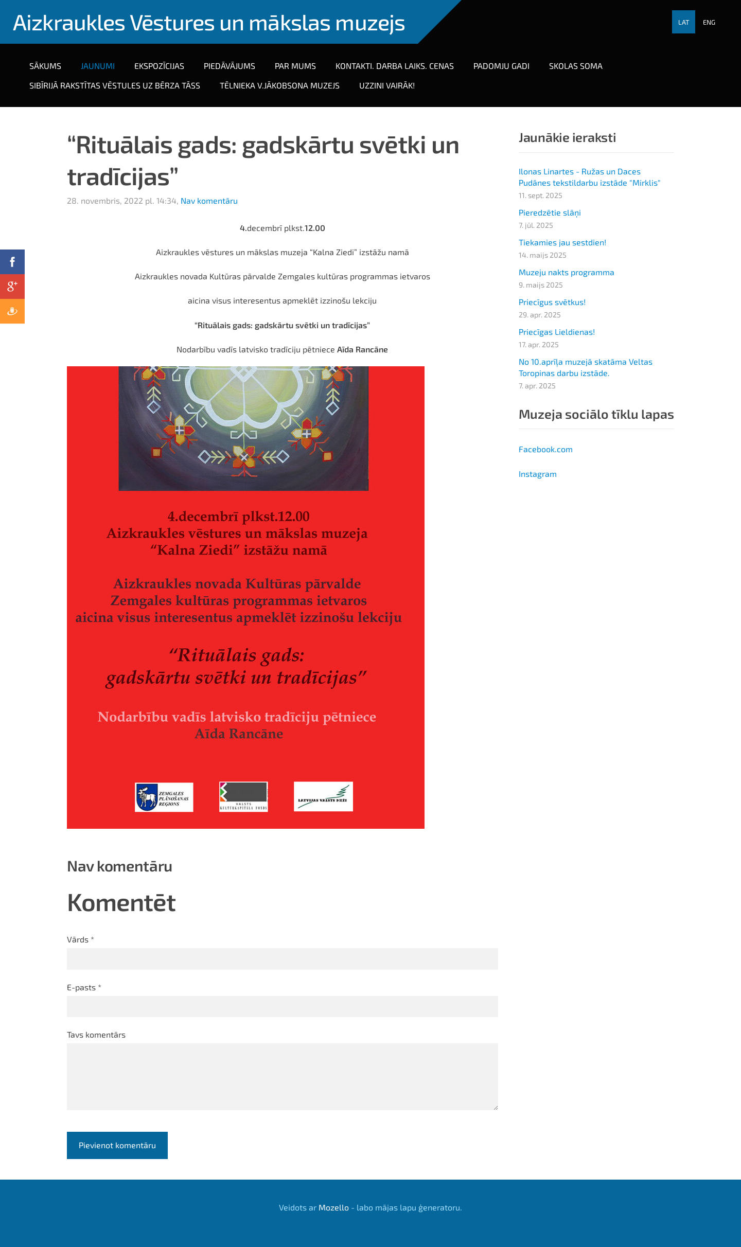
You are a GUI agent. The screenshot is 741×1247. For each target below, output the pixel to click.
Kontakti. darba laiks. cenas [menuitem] (395, 65)
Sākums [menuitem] (45, 65)
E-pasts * (84, 987)
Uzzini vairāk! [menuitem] (387, 85)
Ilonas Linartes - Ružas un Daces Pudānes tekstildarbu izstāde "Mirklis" (590, 176)
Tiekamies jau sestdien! (562, 242)
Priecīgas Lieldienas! (557, 331)
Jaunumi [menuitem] (98, 65)
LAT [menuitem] (684, 22)
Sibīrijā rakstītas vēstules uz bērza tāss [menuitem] (114, 85)
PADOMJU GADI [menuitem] (501, 65)
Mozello (334, 1207)
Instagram (538, 473)
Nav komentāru (209, 200)
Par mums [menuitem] (295, 65)
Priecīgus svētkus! (552, 302)
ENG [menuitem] (709, 22)
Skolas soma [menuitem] (576, 65)
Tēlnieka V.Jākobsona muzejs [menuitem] (280, 85)
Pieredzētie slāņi (550, 212)
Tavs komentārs (96, 1034)
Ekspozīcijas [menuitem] (159, 65)
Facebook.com (546, 449)
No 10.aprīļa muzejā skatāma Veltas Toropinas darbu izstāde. (585, 367)
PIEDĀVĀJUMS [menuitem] (229, 65)
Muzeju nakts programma (566, 272)
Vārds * (80, 939)
